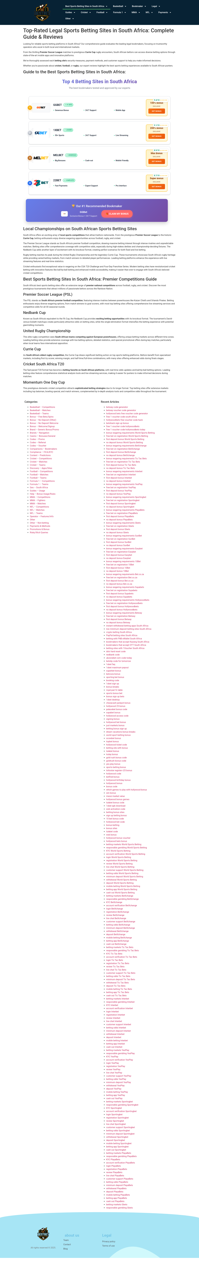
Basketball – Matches (40, 413)
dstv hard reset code (116, 654)
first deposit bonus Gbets (118, 532)
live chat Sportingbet (116, 1127)
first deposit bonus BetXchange (121, 455)
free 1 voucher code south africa (121, 419)
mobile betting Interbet (117, 1043)
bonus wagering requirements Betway (124, 616)
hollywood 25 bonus (115, 709)
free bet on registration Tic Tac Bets (123, 464)
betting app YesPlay (115, 1098)
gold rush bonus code (116, 760)
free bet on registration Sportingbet (122, 503)
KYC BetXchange (114, 905)
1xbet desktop (113, 702)
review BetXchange (115, 918)
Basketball (120, 6)
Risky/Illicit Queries (39, 535)
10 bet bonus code (115, 821)
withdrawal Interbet (115, 1037)
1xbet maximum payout (117, 670)
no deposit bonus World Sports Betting (124, 445)
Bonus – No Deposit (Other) (43, 423)
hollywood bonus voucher (118, 841)
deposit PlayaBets (114, 1194)
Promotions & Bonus (39, 532)
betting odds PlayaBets (117, 1185)
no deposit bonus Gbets (117, 535)
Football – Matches (39, 477)
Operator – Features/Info (42, 519)
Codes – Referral (38, 445)
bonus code (111, 789)
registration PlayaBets (116, 1172)
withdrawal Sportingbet (117, 1140)
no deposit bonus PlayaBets (119, 522)
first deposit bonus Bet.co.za (119, 583)
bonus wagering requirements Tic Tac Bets (126, 461)
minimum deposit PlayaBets (119, 1188)
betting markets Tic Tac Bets (119, 950)
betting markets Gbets (116, 1207)
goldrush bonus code (116, 763)
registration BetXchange (117, 915)
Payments (165, 12)
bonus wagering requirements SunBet (124, 538)
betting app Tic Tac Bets (117, 995)
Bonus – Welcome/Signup (42, 429)
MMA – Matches (38, 506)
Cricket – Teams (37, 468)
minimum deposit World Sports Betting (124, 879)
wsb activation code (115, 812)
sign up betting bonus (116, 818)
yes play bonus (113, 767)
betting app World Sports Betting (121, 892)
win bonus (111, 796)
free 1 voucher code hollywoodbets (122, 429)
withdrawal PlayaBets (116, 1191)
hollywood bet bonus (116, 725)
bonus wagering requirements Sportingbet (126, 500)
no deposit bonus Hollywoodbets (121, 612)
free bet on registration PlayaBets (122, 516)
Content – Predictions (40, 458)
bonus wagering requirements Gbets (123, 526)
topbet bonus (112, 744)
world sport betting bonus (118, 738)
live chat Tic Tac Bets (116, 972)
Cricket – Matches (38, 464)
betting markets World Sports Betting (123, 847)
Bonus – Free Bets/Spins (41, 419)
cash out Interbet (114, 1050)
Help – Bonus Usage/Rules (42, 497)
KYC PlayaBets (113, 1162)
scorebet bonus (113, 741)
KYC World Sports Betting (118, 854)
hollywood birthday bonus (118, 783)
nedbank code (113, 657)
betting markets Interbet (117, 1001)
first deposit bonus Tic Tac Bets (121, 468)
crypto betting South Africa (119, 635)
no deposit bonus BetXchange (120, 458)
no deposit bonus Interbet (118, 484)
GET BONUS (156, 111)
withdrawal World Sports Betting (121, 882)
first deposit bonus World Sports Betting (125, 442)
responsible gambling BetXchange (122, 902)
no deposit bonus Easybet (118, 561)
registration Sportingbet (117, 1120)
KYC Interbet (112, 1008)
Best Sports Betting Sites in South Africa (86, 6)
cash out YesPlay (114, 1101)
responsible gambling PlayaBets (121, 1159)
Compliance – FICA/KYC (41, 455)
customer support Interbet (118, 1027)
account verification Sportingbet (121, 1114)
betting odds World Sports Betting (122, 876)
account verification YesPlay (119, 1063)
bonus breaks (112, 690)
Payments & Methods (40, 529)
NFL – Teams (36, 516)
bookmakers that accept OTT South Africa (126, 648)
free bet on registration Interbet (121, 477)
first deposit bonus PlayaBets (120, 519)
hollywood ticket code (116, 747)
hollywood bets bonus (116, 844)
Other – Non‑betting (39, 526)
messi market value (115, 799)
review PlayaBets (114, 1175)
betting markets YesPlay (117, 1053)
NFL (149, 12)
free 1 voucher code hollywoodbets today (125, 432)
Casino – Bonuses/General (42, 439)
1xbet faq (110, 667)
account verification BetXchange (121, 908)
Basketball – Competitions (42, 410)
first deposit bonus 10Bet (118, 571)
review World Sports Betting (119, 866)
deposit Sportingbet (115, 1143)
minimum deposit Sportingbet (120, 1136)
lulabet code (112, 834)
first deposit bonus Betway (119, 622)
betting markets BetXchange (119, 899)
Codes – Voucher (38, 448)
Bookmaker (139, 6)
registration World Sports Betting (121, 863)
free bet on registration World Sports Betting (127, 439)
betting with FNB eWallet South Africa (124, 641)
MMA (136, 12)
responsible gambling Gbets (119, 1210)
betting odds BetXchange (118, 927)
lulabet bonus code (115, 805)
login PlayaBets (113, 1169)
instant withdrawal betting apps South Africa (127, 628)
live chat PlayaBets (115, 1178)
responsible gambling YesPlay (120, 1056)
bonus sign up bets (115, 699)
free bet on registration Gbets (120, 529)
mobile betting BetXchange (119, 940)
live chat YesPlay (114, 1075)
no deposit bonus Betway (118, 625)
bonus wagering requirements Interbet (124, 474)
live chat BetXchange (116, 921)
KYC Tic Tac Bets (114, 956)
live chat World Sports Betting (120, 870)
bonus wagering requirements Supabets (125, 590)
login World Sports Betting (118, 860)
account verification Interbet (119, 1011)
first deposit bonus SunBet (118, 545)
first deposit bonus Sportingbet (121, 506)
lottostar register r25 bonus (119, 773)
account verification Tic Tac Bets (121, 960)
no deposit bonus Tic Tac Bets (120, 471)
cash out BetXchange (116, 947)
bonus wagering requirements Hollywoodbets (127, 603)
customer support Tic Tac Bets (120, 976)
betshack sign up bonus (117, 426)
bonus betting (112, 828)
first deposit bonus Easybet (119, 558)
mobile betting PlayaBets (118, 1198)
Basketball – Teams (39, 416)
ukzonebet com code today (119, 661)
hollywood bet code (115, 825)
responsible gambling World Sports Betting (126, 850)
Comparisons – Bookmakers (43, 452)
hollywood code (113, 776)
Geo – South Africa (39, 490)
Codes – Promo (37, 442)
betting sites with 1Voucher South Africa (125, 651)
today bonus (112, 757)
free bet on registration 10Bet (120, 567)
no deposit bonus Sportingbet (120, 509)
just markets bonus (115, 728)
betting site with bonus (117, 751)
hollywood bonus (114, 786)
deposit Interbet (113, 1040)
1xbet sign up (112, 686)
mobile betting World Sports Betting (123, 889)
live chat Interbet (114, 1024)
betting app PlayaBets (116, 1201)
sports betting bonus (116, 770)
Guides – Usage (37, 493)
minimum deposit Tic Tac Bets (120, 982)
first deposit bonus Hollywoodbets (122, 609)
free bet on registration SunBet (120, 542)
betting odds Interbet (116, 1030)
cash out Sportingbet (116, 1153)
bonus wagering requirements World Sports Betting (130, 435)
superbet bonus (113, 673)
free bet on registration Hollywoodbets (124, 606)
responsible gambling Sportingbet (122, 1108)
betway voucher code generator (121, 413)
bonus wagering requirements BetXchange (126, 448)
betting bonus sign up (116, 731)
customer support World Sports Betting (124, 873)
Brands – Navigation (39, 435)
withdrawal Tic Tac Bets (117, 985)
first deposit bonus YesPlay (119, 493)
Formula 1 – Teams (39, 487)
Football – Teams (38, 481)
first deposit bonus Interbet (119, 481)
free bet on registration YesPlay (121, 490)
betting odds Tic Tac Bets (118, 979)
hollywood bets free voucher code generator (127, 416)
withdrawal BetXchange (117, 934)
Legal (156, 6)
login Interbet (112, 1014)
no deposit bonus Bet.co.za (119, 587)
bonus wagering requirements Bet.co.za (125, 577)
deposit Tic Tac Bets (115, 989)
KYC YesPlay (112, 1059)
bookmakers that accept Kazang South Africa (127, 644)
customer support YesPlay (118, 1079)
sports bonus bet (114, 696)
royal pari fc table (114, 693)
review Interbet (113, 1021)
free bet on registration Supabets (121, 593)
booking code (112, 683)
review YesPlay (113, 1072)
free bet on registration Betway (120, 619)
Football (102, 12)
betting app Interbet (115, 1046)
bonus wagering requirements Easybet (124, 551)
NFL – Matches (37, 513)
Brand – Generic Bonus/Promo (44, 432)
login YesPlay (112, 1066)
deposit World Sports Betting (120, 886)
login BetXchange (114, 911)
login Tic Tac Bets (114, 963)
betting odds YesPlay (116, 1082)
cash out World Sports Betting (120, 895)
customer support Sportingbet (120, 1130)
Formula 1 (119, 12)
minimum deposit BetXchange (120, 931)
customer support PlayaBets (119, 1181)
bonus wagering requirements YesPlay (124, 487)
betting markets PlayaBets (118, 1156)
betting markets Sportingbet (119, 1104)
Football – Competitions (41, 474)
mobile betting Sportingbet (119, 1146)
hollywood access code (117, 718)
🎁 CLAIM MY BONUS (117, 216)
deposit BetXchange (115, 937)
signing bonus (113, 722)
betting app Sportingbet (117, 1149)
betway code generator (117, 410)
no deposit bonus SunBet (118, 548)
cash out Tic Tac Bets (116, 998)
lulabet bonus (112, 754)
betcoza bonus (113, 677)
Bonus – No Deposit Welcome (44, 426)
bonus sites (111, 831)
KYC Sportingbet (114, 1111)
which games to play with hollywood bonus (126, 792)
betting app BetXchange (117, 944)
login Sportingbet (114, 1117)
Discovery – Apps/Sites (41, 471)
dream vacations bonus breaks (120, 735)
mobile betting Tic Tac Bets (119, 992)
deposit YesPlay (113, 1091)
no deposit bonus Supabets (119, 599)
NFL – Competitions (39, 509)
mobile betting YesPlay (117, 1095)
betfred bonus (112, 780)
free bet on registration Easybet (121, 554)
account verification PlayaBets (120, 1165)
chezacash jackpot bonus (118, 706)
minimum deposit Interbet (118, 1034)
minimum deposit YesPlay (118, 1085)
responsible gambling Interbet (120, 1005)
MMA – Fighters (37, 503)
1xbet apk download (115, 808)
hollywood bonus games (117, 802)
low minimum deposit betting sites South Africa (128, 632)
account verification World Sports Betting (125, 857)
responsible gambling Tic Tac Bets (122, 953)
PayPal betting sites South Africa (121, 638)
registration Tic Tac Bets (117, 966)
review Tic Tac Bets (115, 969)
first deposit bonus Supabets (120, 596)
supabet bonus (113, 715)
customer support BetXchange (120, 924)
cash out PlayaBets (115, 1204)
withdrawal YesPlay (115, 1088)
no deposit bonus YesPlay (118, 497)
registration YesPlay (115, 1069)
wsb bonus (111, 837)
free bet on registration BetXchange (123, 452)
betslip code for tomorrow (118, 664)
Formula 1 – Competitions (42, 484)
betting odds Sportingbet (118, 1133)
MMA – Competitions (40, 500)
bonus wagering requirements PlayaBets (125, 513)
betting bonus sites (115, 815)
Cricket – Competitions (41, 461)
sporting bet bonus (115, 680)
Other (69, 18)
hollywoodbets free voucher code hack (124, 423)
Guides (70, 12)
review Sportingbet (115, 1124)
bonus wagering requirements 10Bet (123, 564)
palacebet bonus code (116, 712)
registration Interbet (115, 1017)
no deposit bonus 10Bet (117, 574)
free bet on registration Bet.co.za (121, 580)
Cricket (86, 12)
